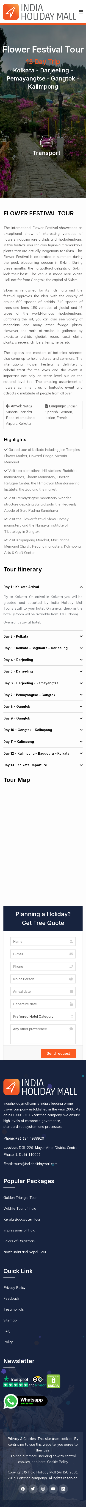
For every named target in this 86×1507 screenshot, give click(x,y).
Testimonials (13, 1309)
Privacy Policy (14, 1287)
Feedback (11, 1298)
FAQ (6, 1331)
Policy (8, 1342)
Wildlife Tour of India (19, 1208)
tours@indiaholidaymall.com (36, 1164)
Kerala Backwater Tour (21, 1219)
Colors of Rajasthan (19, 1241)
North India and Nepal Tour (24, 1252)
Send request (58, 1053)
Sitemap (10, 1320)
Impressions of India (19, 1230)
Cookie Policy (57, 1462)
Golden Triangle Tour (20, 1197)
